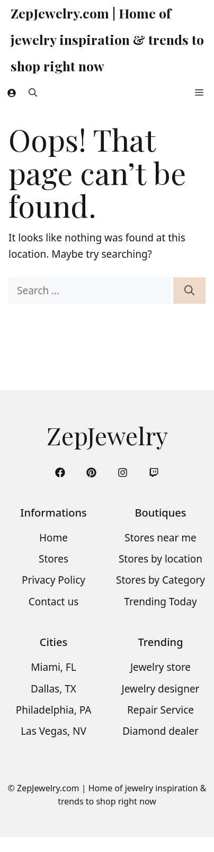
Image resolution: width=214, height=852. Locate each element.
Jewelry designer (161, 689)
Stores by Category (160, 580)
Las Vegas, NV (53, 731)
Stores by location (160, 559)
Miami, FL (53, 667)
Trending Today (160, 601)
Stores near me (160, 538)
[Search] (189, 290)
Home (53, 538)
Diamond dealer (160, 731)
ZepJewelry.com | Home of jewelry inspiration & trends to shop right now (107, 39)
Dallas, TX (53, 689)
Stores (53, 559)
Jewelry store (160, 667)
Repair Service (160, 710)
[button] (32, 92)
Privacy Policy (53, 580)
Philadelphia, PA (54, 710)
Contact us (54, 601)
